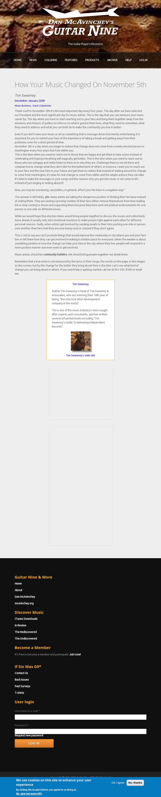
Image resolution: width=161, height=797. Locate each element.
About (18, 590)
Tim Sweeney (80, 284)
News (33, 60)
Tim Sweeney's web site (80, 355)
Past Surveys (22, 686)
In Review (20, 625)
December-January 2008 (30, 100)
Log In (143, 60)
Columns (50, 60)
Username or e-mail (27, 711)
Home (18, 60)
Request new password (29, 735)
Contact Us (21, 673)
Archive (112, 60)
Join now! (75, 654)
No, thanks (135, 784)
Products (92, 60)
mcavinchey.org (24, 603)
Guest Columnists (41, 105)
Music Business (23, 105)
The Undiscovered (26, 638)
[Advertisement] (80, 393)
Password (22, 725)
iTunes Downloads (26, 618)
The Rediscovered (26, 632)
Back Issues (22, 679)
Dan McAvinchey (25, 596)
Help (128, 60)
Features (71, 60)
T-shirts (19, 692)
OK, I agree (117, 784)
